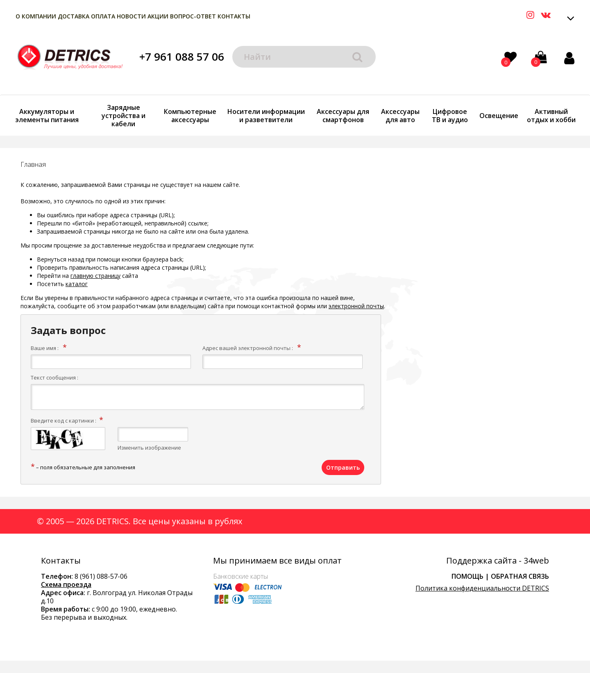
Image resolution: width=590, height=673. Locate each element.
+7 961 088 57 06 (181, 56)
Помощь (467, 576)
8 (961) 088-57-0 (99, 576)
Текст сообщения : (54, 377)
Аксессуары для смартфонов (343, 115)
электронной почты (356, 306)
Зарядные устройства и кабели (123, 115)
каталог (77, 284)
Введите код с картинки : (63, 420)
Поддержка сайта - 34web (497, 561)
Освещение (498, 115)
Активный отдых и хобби (551, 115)
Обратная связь (520, 576)
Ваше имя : (45, 348)
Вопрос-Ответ (193, 16)
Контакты (234, 16)
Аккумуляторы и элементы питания (47, 115)
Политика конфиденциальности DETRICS (482, 588)
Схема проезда (66, 584)
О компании (36, 16)
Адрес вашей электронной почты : (247, 348)
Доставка (73, 16)
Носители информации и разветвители (266, 115)
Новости (131, 16)
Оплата (103, 16)
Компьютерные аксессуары (190, 115)
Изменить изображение (149, 447)
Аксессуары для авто (400, 115)
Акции (158, 16)
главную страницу (95, 276)
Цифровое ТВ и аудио (450, 115)
